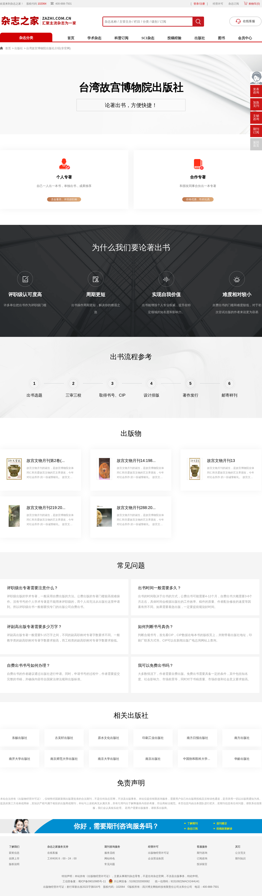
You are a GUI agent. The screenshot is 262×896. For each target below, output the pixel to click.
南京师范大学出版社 (64, 758)
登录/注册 (199, 3)
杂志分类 (26, 38)
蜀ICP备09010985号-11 (92, 881)
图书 (221, 38)
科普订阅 (121, 38)
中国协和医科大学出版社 (200, 758)
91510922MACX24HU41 (185, 881)
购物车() (254, 3)
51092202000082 (139, 881)
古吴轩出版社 (64, 738)
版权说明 (14, 864)
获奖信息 (14, 852)
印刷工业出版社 (153, 738)
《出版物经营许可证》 (29, 798)
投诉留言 (202, 864)
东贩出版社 (19, 738)
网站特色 (109, 858)
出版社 (199, 38)
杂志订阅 (233, 3)
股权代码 (37, 3)
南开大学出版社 (19, 758)
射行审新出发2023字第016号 (83, 886)
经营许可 (218, 3)
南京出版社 (153, 758)
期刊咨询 (202, 852)
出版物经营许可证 (158, 852)
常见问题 (109, 864)
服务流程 (109, 852)
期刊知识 (240, 858)
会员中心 (245, 38)
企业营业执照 (156, 858)
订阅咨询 (202, 858)
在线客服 (52, 852)
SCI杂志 (147, 38)
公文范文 (240, 852)
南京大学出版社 (108, 758)
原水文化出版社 (108, 738)
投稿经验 (174, 38)
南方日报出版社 (197, 738)
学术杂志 (94, 38)
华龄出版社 (242, 758)
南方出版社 (242, 738)
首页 (70, 38)
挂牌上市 (14, 858)
